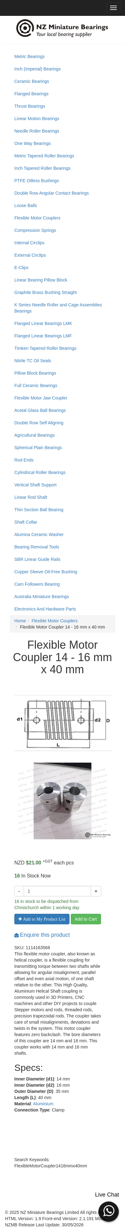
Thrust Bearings (29, 106)
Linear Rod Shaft (30, 497)
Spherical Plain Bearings (38, 447)
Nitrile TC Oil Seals (32, 360)
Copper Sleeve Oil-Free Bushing (45, 571)
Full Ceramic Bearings (35, 385)
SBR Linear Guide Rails (37, 559)
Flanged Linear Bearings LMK (43, 323)
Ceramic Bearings (31, 81)
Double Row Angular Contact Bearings (51, 193)
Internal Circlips (29, 242)
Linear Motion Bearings (36, 118)
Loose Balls (25, 205)
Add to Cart (86, 919)
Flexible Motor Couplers (37, 217)
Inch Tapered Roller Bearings (42, 168)
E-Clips (21, 267)
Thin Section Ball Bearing (38, 509)
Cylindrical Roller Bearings (39, 472)
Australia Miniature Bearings (41, 596)
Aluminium (43, 1103)
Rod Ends (23, 460)
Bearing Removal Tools (36, 546)
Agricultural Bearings (34, 435)
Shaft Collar (25, 522)
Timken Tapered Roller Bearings (45, 348)
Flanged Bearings (31, 93)
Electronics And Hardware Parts (45, 608)
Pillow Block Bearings (35, 373)
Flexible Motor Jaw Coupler (40, 397)
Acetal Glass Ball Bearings (40, 410)
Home (20, 620)
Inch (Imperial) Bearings (37, 68)
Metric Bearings (29, 56)
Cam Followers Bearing (37, 584)
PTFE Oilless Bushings (36, 180)
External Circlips (30, 255)
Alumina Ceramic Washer (39, 534)
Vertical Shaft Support (35, 484)
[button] (109, 1211)
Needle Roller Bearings (36, 131)
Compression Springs (35, 230)
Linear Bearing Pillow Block (40, 279)
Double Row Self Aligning (38, 422)
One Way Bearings (32, 143)
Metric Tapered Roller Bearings (44, 155)
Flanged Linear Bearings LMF (43, 335)
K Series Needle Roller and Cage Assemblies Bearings (58, 307)
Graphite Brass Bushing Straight (45, 292)
